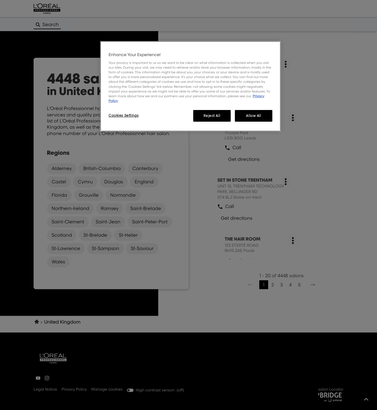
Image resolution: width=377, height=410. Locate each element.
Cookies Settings (124, 115)
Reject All (211, 116)
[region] (190, 86)
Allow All (253, 116)
